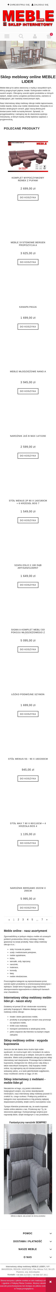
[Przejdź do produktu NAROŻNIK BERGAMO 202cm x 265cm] (28, 871)
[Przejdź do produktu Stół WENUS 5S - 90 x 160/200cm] (28, 741)
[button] (7, 36)
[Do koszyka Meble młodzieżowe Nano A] (28, 391)
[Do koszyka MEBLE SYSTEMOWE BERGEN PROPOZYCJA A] (28, 262)
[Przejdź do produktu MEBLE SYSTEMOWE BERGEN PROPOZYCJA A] (28, 225)
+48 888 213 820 (23, 1275)
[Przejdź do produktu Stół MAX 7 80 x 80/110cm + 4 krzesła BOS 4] (28, 806)
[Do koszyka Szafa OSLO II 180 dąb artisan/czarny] (28, 585)
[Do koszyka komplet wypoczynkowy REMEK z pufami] (28, 197)
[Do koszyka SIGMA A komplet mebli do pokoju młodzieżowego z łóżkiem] (28, 649)
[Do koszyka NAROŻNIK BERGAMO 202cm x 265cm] (28, 908)
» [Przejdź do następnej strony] (46, 919)
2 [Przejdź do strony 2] (18, 919)
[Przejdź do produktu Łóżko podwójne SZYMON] (28, 677)
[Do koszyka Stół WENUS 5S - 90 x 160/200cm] (28, 778)
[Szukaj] (21, 36)
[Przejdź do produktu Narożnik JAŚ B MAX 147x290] (28, 419)
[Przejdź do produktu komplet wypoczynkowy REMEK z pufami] (28, 156)
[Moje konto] (35, 36)
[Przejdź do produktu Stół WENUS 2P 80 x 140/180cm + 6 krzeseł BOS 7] (28, 483)
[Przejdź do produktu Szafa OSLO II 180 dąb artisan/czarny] (28, 548)
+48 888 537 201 (39, 1275)
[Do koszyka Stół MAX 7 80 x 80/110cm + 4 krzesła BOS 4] (28, 843)
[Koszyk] (49, 36)
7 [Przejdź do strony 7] (42, 919)
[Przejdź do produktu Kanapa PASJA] (28, 290)
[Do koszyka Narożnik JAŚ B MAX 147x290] (28, 456)
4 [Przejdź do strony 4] (27, 919)
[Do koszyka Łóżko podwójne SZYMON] (28, 714)
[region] (28, 55)
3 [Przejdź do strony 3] (23, 919)
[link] (28, 55)
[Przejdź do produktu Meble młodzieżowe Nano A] (28, 354)
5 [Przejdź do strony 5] (32, 919)
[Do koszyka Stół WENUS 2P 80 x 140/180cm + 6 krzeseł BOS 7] (28, 520)
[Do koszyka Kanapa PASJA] (28, 327)
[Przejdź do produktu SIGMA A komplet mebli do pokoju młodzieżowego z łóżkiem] (28, 612)
